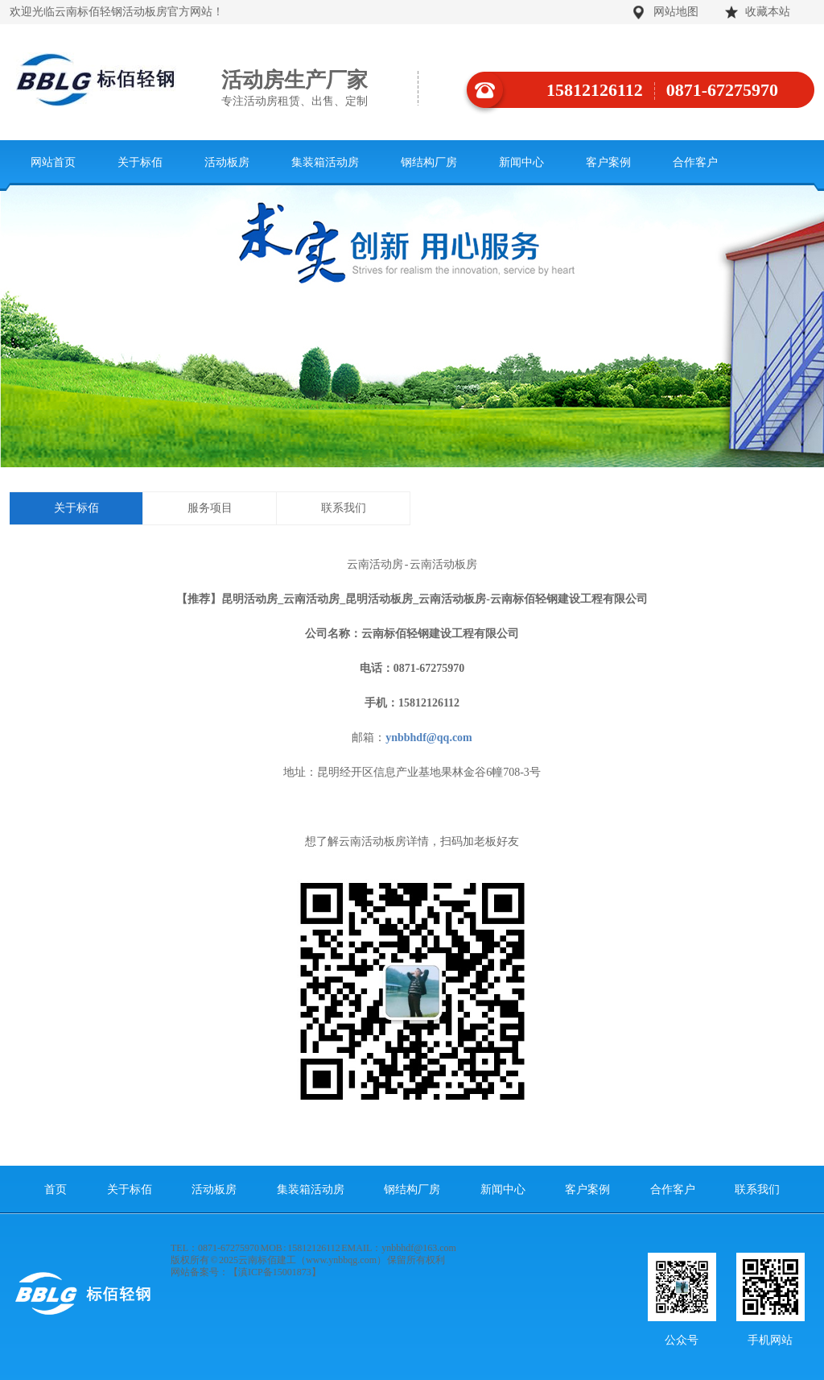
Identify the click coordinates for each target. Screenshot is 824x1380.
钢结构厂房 (429, 162)
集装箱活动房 (325, 162)
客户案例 (608, 162)
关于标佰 (140, 162)
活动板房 (226, 162)
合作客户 (695, 162)
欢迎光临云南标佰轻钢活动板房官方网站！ (117, 12)
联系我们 (343, 508)
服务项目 (210, 508)
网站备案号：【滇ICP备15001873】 (246, 1272)
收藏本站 (767, 12)
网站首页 (53, 162)
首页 (55, 1189)
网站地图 (675, 12)
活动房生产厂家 (319, 88)
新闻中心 (521, 162)
